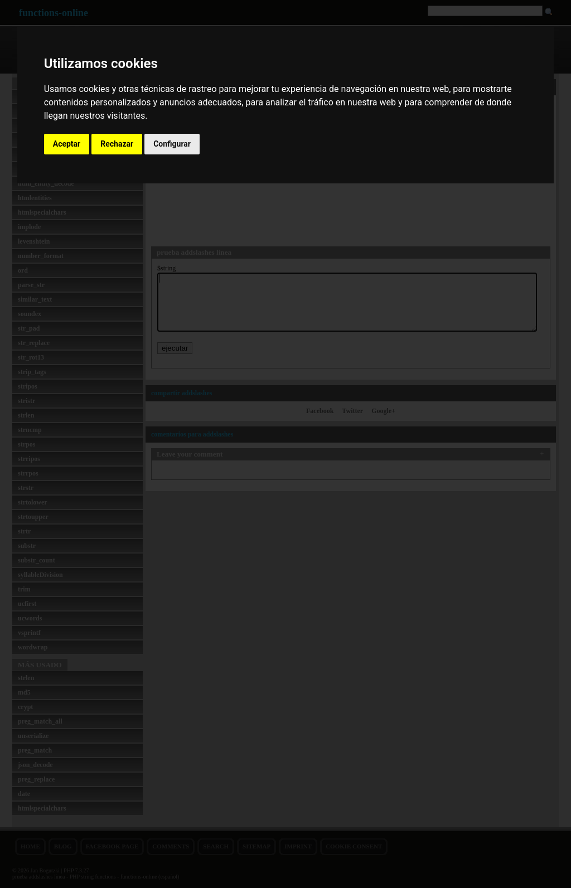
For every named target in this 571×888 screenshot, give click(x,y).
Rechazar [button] (116, 143)
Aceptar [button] (67, 143)
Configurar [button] (172, 143)
